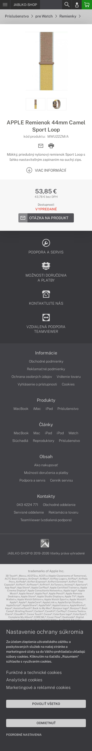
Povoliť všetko (46, 704)
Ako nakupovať (46, 465)
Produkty (46, 400)
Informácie (46, 353)
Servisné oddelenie (29, 512)
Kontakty (46, 496)
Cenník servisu (61, 480)
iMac (37, 409)
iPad (49, 409)
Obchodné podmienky (46, 361)
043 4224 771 (27, 505)
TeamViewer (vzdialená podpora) (46, 520)
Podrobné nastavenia (24, 734)
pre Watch (46, 16)
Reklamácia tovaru (63, 512)
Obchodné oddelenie (59, 505)
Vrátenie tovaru (69, 377)
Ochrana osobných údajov (32, 377)
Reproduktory (43, 441)
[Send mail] (41, 146)
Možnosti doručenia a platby (46, 473)
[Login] (77, 4)
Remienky (69, 16)
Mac (36, 433)
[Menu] (5, 4)
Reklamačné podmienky (46, 369)
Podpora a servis (32, 480)
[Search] (67, 4)
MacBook (20, 409)
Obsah (46, 456)
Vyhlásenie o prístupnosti (37, 384)
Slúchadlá (20, 441)
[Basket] (87, 4)
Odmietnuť (46, 723)
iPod (60, 433)
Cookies (68, 384)
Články (46, 424)
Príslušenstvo (19, 16)
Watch (73, 433)
